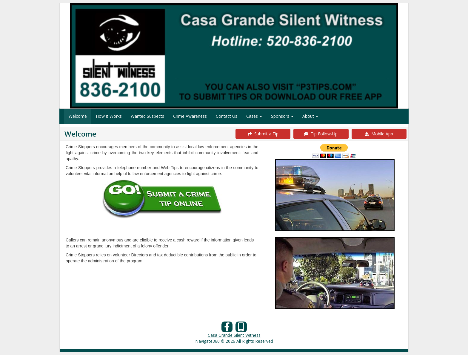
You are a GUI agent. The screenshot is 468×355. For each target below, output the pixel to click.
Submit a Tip (263, 134)
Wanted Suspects (147, 116)
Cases (254, 116)
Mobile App (379, 134)
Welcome (78, 116)
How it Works (109, 116)
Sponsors (282, 116)
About (310, 116)
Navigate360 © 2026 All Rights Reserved (234, 341)
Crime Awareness (190, 116)
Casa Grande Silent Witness (234, 335)
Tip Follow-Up (321, 134)
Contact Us (226, 116)
